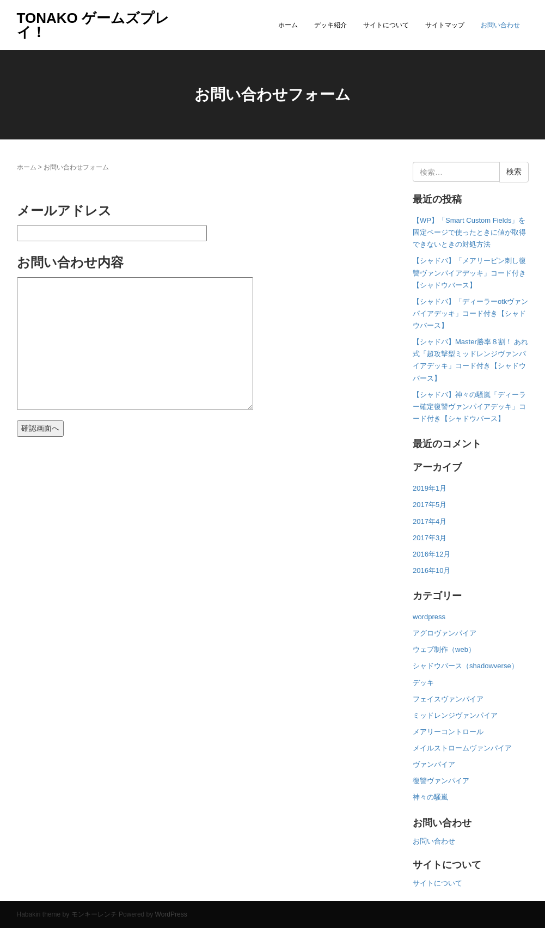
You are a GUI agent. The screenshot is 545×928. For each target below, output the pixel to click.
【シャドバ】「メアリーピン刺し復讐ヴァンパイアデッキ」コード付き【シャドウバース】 (469, 273)
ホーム (288, 25)
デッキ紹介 (330, 25)
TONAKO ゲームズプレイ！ (93, 25)
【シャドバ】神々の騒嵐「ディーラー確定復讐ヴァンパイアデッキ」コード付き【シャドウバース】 (469, 406)
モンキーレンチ (94, 914)
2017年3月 (429, 538)
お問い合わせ (500, 25)
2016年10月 (431, 570)
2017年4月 (429, 521)
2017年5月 (429, 504)
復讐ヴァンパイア (441, 781)
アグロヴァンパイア (444, 633)
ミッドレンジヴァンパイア (455, 715)
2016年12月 (431, 554)
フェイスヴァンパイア (448, 699)
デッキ (423, 683)
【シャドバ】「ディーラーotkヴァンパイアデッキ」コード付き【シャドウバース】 (470, 313)
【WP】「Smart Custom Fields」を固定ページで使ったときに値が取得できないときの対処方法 (469, 232)
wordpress (429, 617)
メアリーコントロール (448, 732)
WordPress (171, 914)
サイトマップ (444, 25)
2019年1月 (429, 488)
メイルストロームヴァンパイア (462, 748)
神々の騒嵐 (430, 797)
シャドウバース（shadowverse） (465, 666)
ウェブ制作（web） (444, 649)
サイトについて (386, 25)
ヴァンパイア (434, 764)
